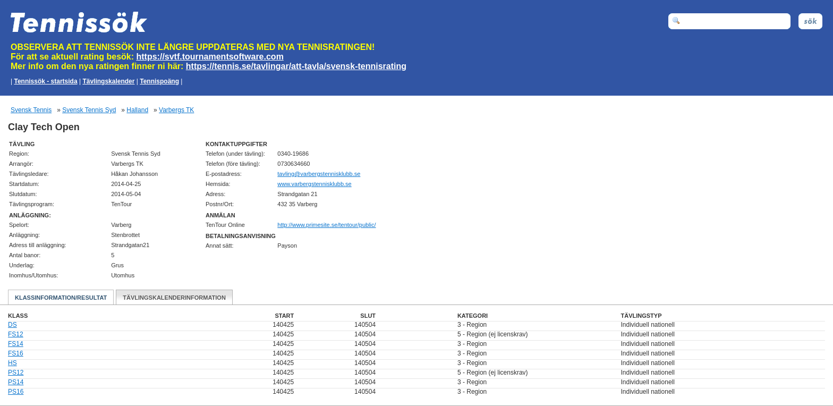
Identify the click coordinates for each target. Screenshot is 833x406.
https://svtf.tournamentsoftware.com (210, 56)
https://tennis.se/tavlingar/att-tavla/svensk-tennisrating (296, 66)
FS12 (15, 334)
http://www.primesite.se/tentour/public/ (326, 225)
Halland (137, 110)
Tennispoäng (159, 81)
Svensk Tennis (31, 110)
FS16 (15, 353)
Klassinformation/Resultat (61, 297)
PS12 (15, 372)
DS (12, 324)
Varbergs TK (176, 110)
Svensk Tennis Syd (89, 110)
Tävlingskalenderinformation (174, 297)
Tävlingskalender (108, 81)
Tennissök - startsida (45, 81)
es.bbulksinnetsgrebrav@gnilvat (318, 174)
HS (12, 363)
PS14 (15, 382)
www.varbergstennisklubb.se (314, 184)
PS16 (15, 391)
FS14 (15, 344)
